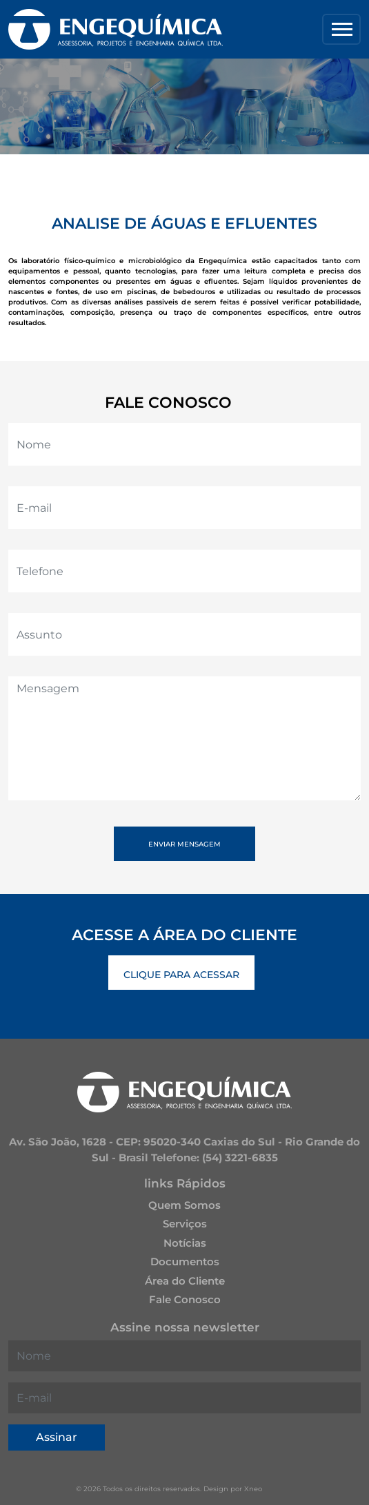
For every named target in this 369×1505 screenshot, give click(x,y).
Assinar (56, 1437)
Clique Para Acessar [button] (181, 974)
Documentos (184, 1261)
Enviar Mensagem (184, 844)
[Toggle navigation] (341, 29)
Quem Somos (184, 1205)
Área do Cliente (185, 1280)
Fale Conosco (185, 1299)
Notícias (184, 1242)
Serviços (185, 1223)
